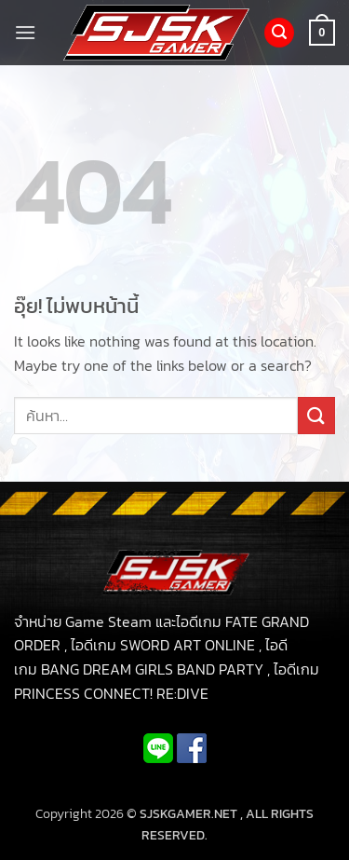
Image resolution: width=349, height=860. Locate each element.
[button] (25, 32)
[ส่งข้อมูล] (316, 415)
